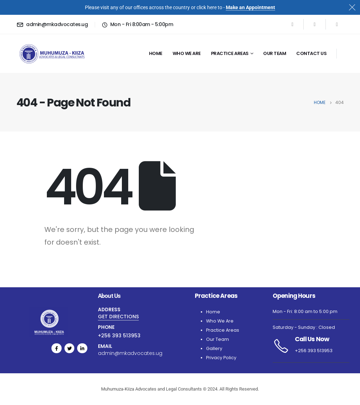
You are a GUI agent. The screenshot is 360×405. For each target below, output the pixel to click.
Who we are (187, 53)
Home (155, 53)
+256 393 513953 (119, 335)
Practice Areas (230, 53)
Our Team (274, 53)
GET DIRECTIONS (118, 316)
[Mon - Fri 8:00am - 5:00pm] (137, 24)
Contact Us (311, 53)
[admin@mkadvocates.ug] (52, 24)
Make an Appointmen (249, 7)
